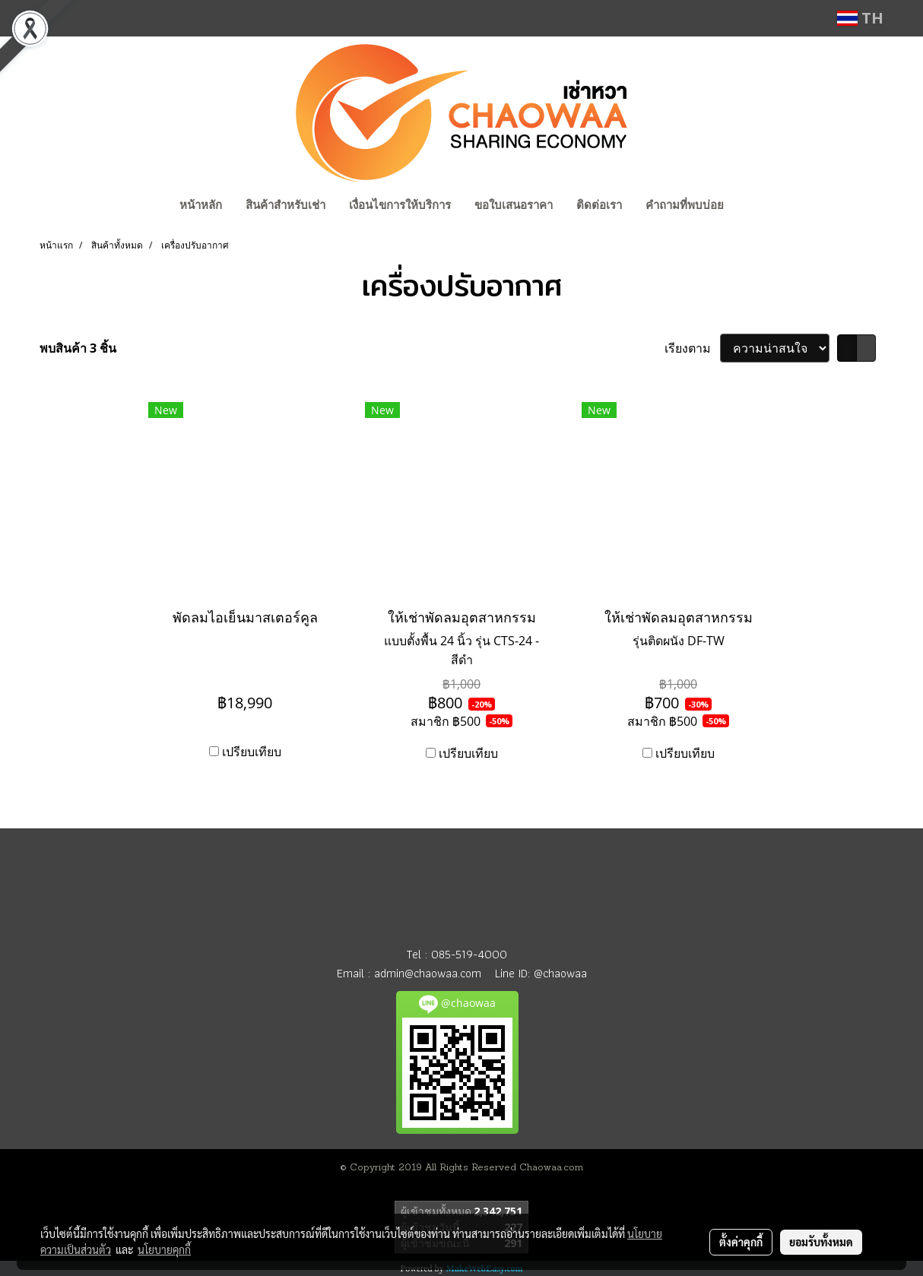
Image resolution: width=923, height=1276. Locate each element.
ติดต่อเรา (599, 205)
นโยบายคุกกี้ (164, 1249)
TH (860, 18)
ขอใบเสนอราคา (513, 205)
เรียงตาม (692, 348)
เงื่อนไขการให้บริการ (400, 205)
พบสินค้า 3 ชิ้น (78, 348)
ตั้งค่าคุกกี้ (741, 1242)
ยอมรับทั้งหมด (821, 1242)
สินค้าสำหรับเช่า (285, 205)
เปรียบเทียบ (251, 751)
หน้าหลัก (200, 205)
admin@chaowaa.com (427, 973)
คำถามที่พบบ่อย (684, 205)
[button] (750, 207)
